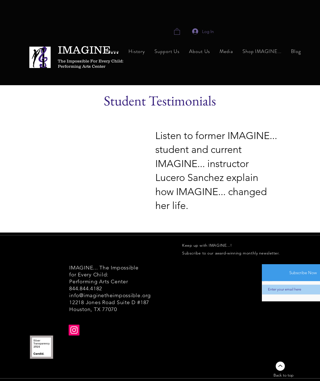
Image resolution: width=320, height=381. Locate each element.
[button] (199, 52)
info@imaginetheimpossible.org (110, 295)
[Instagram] (74, 330)
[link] (177, 31)
